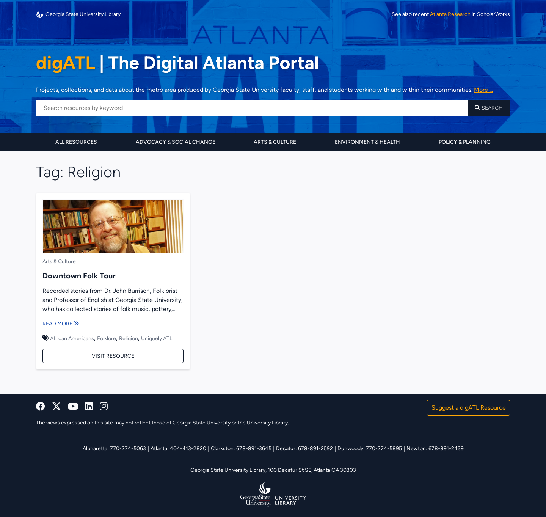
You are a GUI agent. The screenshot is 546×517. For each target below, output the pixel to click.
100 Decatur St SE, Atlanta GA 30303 (312, 470)
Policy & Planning (465, 142)
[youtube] (73, 406)
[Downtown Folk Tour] (113, 227)
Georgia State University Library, (229, 470)
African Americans (72, 338)
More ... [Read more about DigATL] (483, 89)
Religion (128, 338)
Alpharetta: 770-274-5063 (114, 448)
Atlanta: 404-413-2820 (178, 448)
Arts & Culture (275, 142)
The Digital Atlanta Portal (177, 63)
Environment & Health (367, 142)
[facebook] (40, 406)
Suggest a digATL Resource (468, 407)
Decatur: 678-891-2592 (304, 448)
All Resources (76, 142)
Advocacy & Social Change (175, 142)
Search (489, 108)
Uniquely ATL (156, 338)
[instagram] (104, 406)
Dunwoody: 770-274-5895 (369, 448)
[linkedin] (89, 406)
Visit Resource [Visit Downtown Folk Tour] (113, 356)
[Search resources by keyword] (252, 108)
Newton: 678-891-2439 (435, 448)
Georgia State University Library (78, 14)
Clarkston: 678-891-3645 (241, 448)
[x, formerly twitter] (56, 406)
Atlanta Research (450, 14)
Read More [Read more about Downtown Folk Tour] (60, 324)
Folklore (106, 338)
